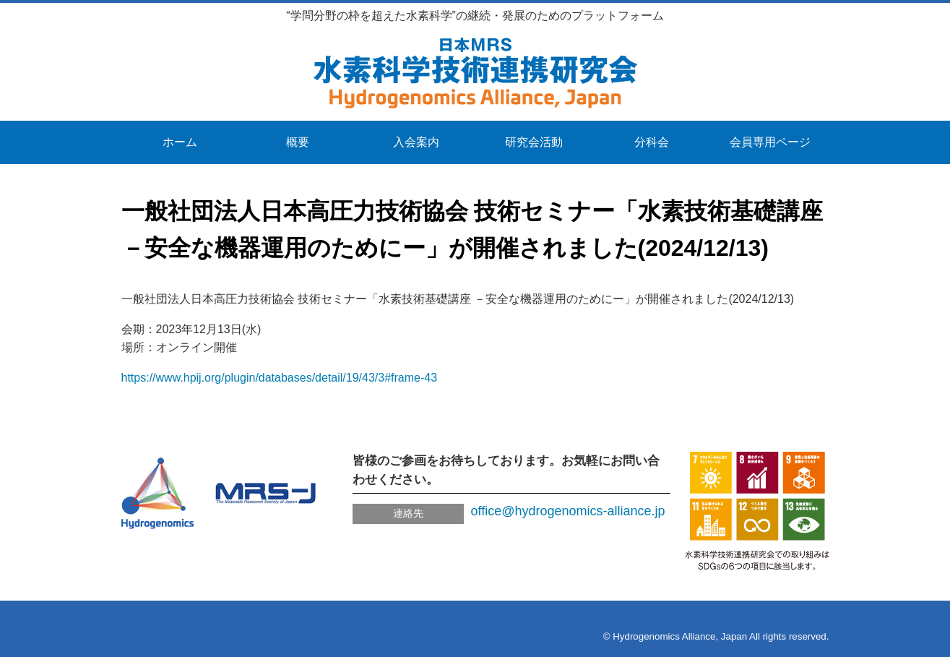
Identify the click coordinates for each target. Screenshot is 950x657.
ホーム (180, 142)
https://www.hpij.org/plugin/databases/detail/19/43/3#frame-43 (279, 378)
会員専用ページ (770, 142)
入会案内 (416, 142)
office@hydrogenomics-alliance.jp (568, 511)
